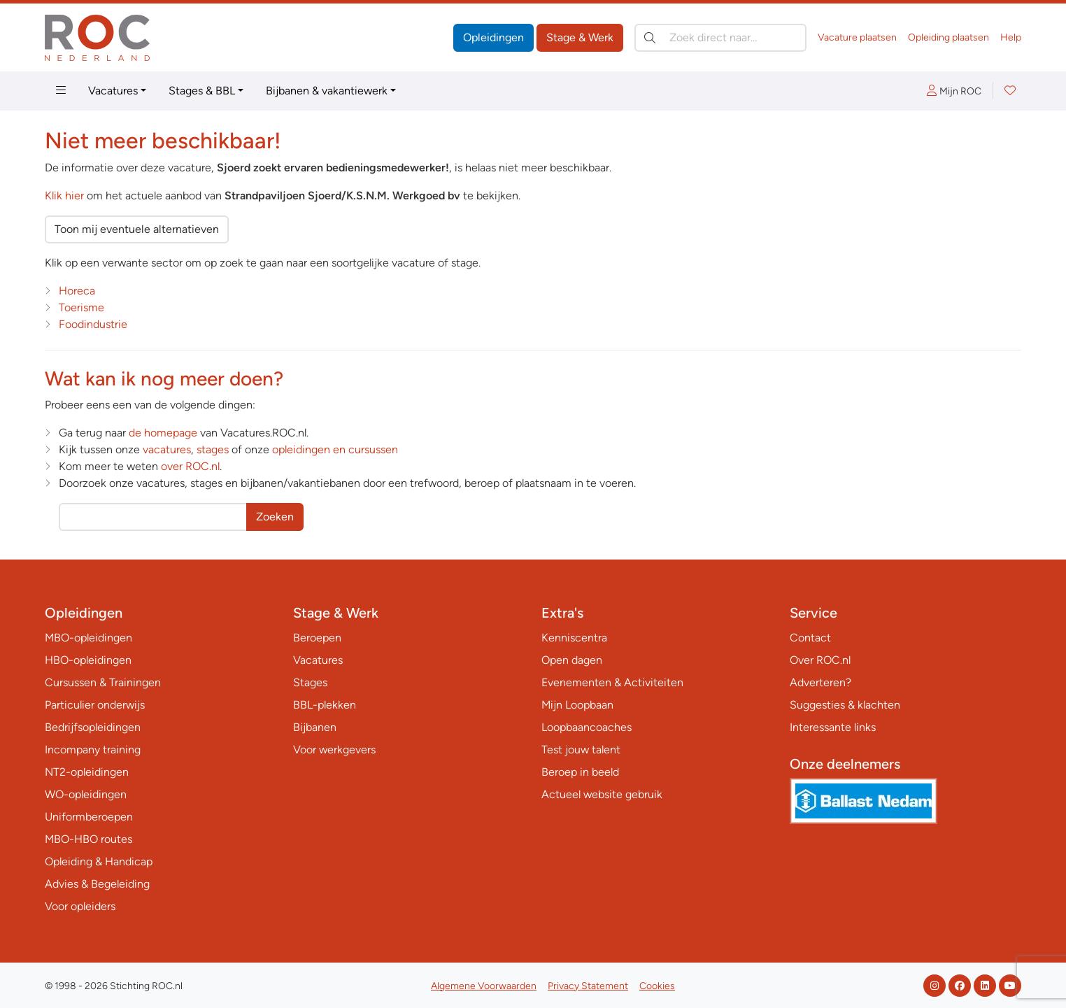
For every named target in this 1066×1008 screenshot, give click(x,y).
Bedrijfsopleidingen (93, 727)
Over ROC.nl (820, 660)
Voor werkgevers (334, 749)
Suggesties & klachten (845, 704)
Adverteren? (820, 682)
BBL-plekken (324, 704)
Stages (310, 682)
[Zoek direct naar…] (720, 38)
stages (213, 449)
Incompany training (93, 749)
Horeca (77, 290)
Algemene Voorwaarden (483, 986)
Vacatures (113, 90)
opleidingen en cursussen (335, 449)
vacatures (167, 449)
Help (1010, 37)
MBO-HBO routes (88, 839)
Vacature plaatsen (857, 37)
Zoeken (275, 516)
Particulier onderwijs (95, 704)
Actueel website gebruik (601, 794)
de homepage (163, 432)
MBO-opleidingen (88, 637)
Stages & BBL (202, 90)
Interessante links (833, 727)
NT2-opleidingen (87, 772)
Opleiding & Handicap (98, 861)
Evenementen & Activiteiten (612, 682)
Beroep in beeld (580, 772)
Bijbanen (314, 727)
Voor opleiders (80, 906)
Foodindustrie (93, 324)
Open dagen (571, 660)
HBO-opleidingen (88, 660)
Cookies (657, 986)
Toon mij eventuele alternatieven (137, 229)
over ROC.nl (190, 466)
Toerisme (81, 307)
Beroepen (317, 637)
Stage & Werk (579, 37)
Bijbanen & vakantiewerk (327, 90)
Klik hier (64, 195)
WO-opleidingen (86, 794)
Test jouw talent (580, 749)
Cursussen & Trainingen (103, 682)
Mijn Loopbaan (577, 704)
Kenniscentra (574, 637)
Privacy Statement (588, 986)
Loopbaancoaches (586, 727)
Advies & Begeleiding (97, 883)
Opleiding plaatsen (948, 37)
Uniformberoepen (89, 816)
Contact (810, 637)
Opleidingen (493, 37)
